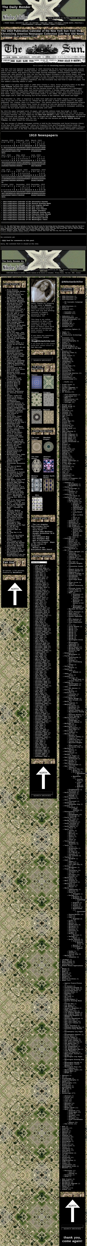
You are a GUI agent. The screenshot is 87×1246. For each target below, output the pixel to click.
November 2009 (41, 630)
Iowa (66, 687)
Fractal (67, 1097)
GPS (63, 443)
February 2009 (40, 643)
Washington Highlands (73, 643)
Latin (64, 471)
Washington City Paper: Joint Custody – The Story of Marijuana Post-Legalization (16, 317)
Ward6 (71, 635)
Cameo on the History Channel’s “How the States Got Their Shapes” (15, 537)
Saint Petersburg (75, 662)
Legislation (69, 396)
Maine (67, 701)
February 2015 (40, 584)
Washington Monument (77, 606)
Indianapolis (73, 685)
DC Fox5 (68, 996)
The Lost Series (40, 528)
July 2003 (39, 740)
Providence (73, 822)
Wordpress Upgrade (69, 1183)
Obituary (65, 1075)
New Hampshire (71, 757)
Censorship (66, 370)
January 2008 (40, 662)
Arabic (64, 333)
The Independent (71, 1046)
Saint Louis (73, 745)
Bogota (80, 948)
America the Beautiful (15, 545)
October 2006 (40, 684)
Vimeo (64, 1163)
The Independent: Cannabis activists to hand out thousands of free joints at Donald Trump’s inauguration (16, 404)
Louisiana (68, 697)
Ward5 (71, 634)
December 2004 (41, 716)
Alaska (67, 487)
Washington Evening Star (74, 1059)
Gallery (65, 424)
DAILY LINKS (67, 389)
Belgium (76, 897)
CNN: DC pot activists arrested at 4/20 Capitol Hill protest (16, 338)
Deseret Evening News (73, 1001)
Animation (66, 325)
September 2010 (41, 615)
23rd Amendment (71, 395)
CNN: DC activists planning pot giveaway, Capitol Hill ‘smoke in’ (16, 360)
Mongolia (72, 926)
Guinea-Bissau (74, 914)
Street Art (66, 1144)
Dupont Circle (74, 569)
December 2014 (41, 587)
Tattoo (64, 1147)
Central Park (80, 780)
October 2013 (40, 593)
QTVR (64, 1090)
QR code (65, 1088)
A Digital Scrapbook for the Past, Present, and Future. (58, 269)
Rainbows (68, 1175)
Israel (71, 920)
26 (9, 151)
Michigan (68, 723)
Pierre (71, 828)
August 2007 (40, 669)
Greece (75, 905)
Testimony (66, 1148)
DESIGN (46, 24)
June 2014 (39, 589)
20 (11, 149)
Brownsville (73, 848)
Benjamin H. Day (26, 227)
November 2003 (41, 734)
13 (11, 147)
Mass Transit (67, 961)
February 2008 (40, 661)
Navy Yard (73, 613)
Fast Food (66, 415)
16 (2, 149)
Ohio (66, 800)
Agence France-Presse (73, 983)
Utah (66, 860)
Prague (71, 932)
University (66, 1157)
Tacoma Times (70, 1045)
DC (66, 550)
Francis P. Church (61, 227)
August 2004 (40, 722)
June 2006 (39, 690)
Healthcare (66, 450)
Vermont (68, 866)
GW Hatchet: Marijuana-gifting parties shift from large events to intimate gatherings (16, 304)
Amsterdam (81, 911)
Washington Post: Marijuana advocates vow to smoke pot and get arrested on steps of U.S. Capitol (15, 354)
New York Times (71, 1021)
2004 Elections (68, 296)
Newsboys (10, 229)
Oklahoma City (74, 804)
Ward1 (71, 628)
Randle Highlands (75, 616)
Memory (67, 1105)
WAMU (67, 1055)
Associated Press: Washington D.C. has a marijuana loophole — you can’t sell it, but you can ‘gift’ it (16, 310)
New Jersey (69, 760)
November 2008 (41, 647)
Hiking (64, 453)
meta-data (66, 964)
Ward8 (71, 638)
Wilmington (73, 654)
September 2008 (41, 650)
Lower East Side (79, 784)
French (65, 422)
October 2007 (40, 666)
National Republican (72, 1018)
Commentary (67, 377)
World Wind (66, 1185)
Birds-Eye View (68, 352)
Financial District (76, 528)
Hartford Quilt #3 (13, 382)
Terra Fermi (38, 530)
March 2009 (39, 642)
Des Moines (73, 688)
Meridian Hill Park (76, 609)
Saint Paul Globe (71, 1039)
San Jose (72, 537)
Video (64, 1162)
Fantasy (65, 412)
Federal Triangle (75, 573)
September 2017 (41, 570)
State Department (75, 622)
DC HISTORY (34, 23)
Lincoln (71, 753)
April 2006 (39, 693)
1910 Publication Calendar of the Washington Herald (25, 218)
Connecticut (69, 547)
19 (9, 149)
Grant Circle (73, 582)
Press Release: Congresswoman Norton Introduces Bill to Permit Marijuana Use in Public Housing (16, 293)
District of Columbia (47, 272)
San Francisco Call (72, 1042)
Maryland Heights (75, 742)
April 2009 (39, 640)
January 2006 (40, 697)
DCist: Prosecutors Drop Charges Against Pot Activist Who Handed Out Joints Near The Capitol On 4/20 (16, 323)
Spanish (65, 1131)
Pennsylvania (70, 811)
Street (64, 1142)
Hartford (72, 548)
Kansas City (73, 741)
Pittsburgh (73, 816)
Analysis (65, 320)
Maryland (68, 704)
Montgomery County (76, 711)
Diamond (72, 1110)
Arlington (72, 872)
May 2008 (39, 656)
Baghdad (76, 919)
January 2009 (40, 644)
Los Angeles (73, 501)
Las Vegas (73, 756)
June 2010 (39, 619)
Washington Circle (76, 640)
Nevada (67, 754)
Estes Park (73, 543)
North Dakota (70, 797)
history (21, 230)
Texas (67, 845)
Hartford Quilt (12, 385)
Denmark (76, 898)
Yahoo (64, 1186)
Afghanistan (73, 889)
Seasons (65, 1128)
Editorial (52, 227)
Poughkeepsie (74, 789)
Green (64, 447)
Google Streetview (69, 441)
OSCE (64, 1081)
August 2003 (40, 738)
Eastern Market (74, 570)
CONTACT (61, 24)
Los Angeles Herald (72, 1012)
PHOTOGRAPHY (28, 24)
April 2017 (39, 575)
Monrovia (72, 927)
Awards (65, 344)
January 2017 (40, 577)
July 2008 (39, 653)
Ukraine (72, 952)
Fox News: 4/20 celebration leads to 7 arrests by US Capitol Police (15, 344)
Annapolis (72, 706)
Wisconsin (68, 883)
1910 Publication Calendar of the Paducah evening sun (26, 212)
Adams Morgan (74, 551)
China (71, 892)
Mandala (68, 1103)
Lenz (66, 1100)
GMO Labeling (67, 431)
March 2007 (39, 677)
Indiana (67, 682)
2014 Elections (68, 299)
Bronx (75, 770)
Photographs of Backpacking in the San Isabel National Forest (16, 554)
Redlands (72, 522)
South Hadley (74, 722)
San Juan (72, 819)
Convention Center (76, 566)
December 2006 (41, 681)
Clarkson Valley (75, 736)
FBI (63, 416)
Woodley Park (74, 648)
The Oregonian (70, 1048)
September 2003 (41, 737)
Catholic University (76, 559)
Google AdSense (68, 434)
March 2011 (39, 606)
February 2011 (40, 608)
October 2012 (40, 597)
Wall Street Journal (72, 1053)
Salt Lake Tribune (71, 1040)
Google (65, 433)
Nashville (72, 844)
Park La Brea (78, 515)
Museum (65, 973)
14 (13, 147)
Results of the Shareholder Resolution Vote (16, 463)
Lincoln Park (74, 590)
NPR (66, 1024)
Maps (66, 397)
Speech (65, 1132)
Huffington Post (71, 1011)
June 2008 (39, 655)
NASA (64, 977)
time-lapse (66, 1150)
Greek (64, 446)
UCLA (75, 518)
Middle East (73, 924)
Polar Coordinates (76, 1119)
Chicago (72, 678)
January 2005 (40, 715)
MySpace (65, 976)
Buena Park (73, 500)
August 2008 (40, 652)
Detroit (71, 725)
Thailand (68, 857)
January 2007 (40, 680)
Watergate (72, 645)
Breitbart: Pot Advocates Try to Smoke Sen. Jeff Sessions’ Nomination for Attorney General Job (15, 390)
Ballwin (71, 735)
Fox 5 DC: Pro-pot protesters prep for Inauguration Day (14, 379)
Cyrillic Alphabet (68, 387)
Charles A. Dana (44, 227)
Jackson (72, 732)
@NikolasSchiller (72, 281)
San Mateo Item (71, 1043)
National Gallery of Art (78, 602)
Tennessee (69, 841)
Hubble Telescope (69, 460)
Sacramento (73, 523)
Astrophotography (69, 341)
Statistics (66, 1138)
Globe (71, 1113)
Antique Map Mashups (43, 531)
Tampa (71, 664)
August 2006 (40, 687)
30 (2, 153)
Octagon (72, 1118)
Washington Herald (72, 1062)
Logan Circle (74, 591)
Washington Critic (69, 1166)
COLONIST (58, 23)
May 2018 (39, 567)
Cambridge (73, 720)
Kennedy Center (75, 588)
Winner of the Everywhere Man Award (41, 548)
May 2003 (39, 743)
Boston (71, 719)
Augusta (72, 703)
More (70, 1116)
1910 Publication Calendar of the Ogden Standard (24, 210)
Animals (65, 322)
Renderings (66, 1093)
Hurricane (68, 1170)
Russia (71, 933)
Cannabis (68, 312)
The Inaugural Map (41, 537)
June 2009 (39, 637)
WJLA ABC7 (69, 1071)
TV (63, 1154)
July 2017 (39, 572)
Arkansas (68, 494)
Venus (71, 839)
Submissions (67, 1145)
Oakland (72, 521)
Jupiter (71, 830)
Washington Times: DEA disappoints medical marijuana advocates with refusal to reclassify (16, 412)
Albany (71, 767)
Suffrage (68, 402)
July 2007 (39, 671)
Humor (64, 462)
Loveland (72, 546)
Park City (72, 863)
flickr (64, 419)
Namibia (72, 929)
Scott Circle (73, 620)
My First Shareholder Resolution (15, 469)
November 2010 (41, 612)
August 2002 (40, 755)
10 (5, 147)
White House (74, 647)
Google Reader (68, 440)
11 (7, 147)
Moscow (76, 935)
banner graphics (68, 346)
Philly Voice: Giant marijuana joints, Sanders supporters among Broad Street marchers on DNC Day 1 (16, 419)
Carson (75, 503)
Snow (67, 1176)
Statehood (68, 400)
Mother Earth (70, 1107)
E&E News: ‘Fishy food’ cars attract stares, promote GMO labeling (16, 481)
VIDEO (52, 24)
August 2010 (40, 617)
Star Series (69, 1124)
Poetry (64, 1084)
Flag (64, 418)
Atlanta (71, 667)
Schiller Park (74, 681)
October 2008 (40, 649)
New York (46, 230)
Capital (65, 363)
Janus (67, 1099)
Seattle (71, 879)
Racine (71, 886)
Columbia (72, 825)
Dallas (71, 850)
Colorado (68, 538)
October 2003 (40, 736)
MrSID (64, 970)
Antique (9, 230)
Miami (71, 659)
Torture (65, 1151)
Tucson (71, 493)
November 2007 (41, 665)
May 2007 (39, 674)
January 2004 (40, 731)
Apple (64, 332)
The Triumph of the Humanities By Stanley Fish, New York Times (16, 542)
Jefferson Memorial (76, 596)
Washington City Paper (73, 1056)
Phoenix (72, 491)
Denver (71, 541)
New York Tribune (71, 1023)
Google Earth (67, 437)
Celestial (65, 369)
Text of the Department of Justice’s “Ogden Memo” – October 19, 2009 (16, 507)
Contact (78, 272)
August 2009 (40, 634)
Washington (69, 877)
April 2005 (39, 711)
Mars (70, 832)
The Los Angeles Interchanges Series (40, 525)
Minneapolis (73, 728)
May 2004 (39, 727)
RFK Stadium (74, 619)
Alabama (68, 482)
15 (15, 147)
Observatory (73, 615)
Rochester (73, 791)
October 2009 (40, 631)
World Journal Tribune (48, 229)
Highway (65, 452)
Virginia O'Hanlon (35, 229)
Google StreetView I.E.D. (44, 533)
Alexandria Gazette (72, 987)
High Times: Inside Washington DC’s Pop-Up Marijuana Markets (15, 299)
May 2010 (39, 621)
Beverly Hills (74, 499)
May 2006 (39, 691)
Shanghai (76, 894)
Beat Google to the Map (71, 348)
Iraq (70, 917)
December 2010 (41, 611)
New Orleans (74, 700)
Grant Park (77, 679)
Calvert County (74, 710)
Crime (64, 386)
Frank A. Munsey (73, 227)
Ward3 (71, 631)
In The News (67, 463)
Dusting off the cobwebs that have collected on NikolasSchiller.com (14, 448)
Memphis (72, 842)
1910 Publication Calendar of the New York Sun (23, 207)
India (71, 916)
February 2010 (40, 625)
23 (2, 151)
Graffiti (65, 444)
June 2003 (39, 741)
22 (15, 149)
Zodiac (64, 1189)
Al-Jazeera (69, 986)
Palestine (72, 930)
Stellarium (66, 1140)
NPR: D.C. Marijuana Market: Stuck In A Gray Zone (15, 329)
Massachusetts (70, 717)
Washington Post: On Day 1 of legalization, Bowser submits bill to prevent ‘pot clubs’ (16, 442)
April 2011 (39, 605)
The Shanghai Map (41, 538)
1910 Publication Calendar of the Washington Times (25, 219)
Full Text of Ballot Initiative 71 (14, 467)
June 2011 (39, 602)
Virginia (68, 869)
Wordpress (66, 1182)
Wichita (71, 691)
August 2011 (40, 599)
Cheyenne (72, 957)
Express (72, 1068)
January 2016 (40, 583)
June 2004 (39, 725)
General (65, 427)
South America (74, 939)
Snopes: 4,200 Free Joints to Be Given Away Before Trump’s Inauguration (15, 398)
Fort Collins (73, 544)
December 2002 (41, 750)
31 (5, 153)
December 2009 (41, 628)
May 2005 (39, 709)
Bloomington (74, 684)
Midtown (80, 786)
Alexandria (73, 870)
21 (13, 149)
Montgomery (73, 485)
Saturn (71, 836)
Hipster (65, 455)
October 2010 (40, 614)
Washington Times (72, 1070)
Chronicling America (57, 65)
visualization (67, 1165)
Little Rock (73, 496)
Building (65, 358)
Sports (64, 1134)
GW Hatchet (69, 1006)
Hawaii (67, 669)
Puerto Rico (69, 817)
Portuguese (66, 1086)
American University (73, 553)
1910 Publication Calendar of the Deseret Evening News (27, 203)
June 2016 (39, 581)
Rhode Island (70, 820)
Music (64, 974)
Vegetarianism (67, 1160)
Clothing (65, 376)
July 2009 (39, 636)
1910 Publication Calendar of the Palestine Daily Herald (27, 214)
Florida (67, 656)
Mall (70, 593)
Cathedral (72, 557)
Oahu (71, 670)
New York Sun (69, 228)
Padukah (72, 695)
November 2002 (41, 752)
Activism (65, 309)
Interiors (65, 468)
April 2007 (39, 675)
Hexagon (72, 1115)
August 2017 (40, 571)
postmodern (66, 1087)
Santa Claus (21, 229)
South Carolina (70, 823)
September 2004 (41, 721)
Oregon (67, 806)
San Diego (73, 525)
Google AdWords (68, 435)
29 (15, 151)
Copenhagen (82, 900)
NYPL (15, 229)
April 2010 (39, 622)
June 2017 (39, 574)
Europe (71, 895)
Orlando (72, 660)
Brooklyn (76, 772)
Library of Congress (30, 230)
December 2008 (41, 646)
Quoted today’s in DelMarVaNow (14, 452)
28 (13, 151)
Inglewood (77, 507)
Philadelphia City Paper (74, 1031)
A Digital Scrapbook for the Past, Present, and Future (65, 18)
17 (5, 149)
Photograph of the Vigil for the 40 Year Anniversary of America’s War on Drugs (16, 528)
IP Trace (65, 469)
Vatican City (73, 954)
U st (70, 625)
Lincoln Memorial (76, 599)
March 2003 (39, 746)
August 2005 (40, 705)
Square (71, 1122)
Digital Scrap (67, 406)
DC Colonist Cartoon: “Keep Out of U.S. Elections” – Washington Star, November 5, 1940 (15, 520)
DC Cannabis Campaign (74, 302)
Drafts (67, 382)
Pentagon (72, 875)
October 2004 (40, 719)
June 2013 (39, 596)
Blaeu (64, 354)
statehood (66, 1137)
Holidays (65, 457)
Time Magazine (70, 1050)
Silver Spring (74, 716)
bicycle (65, 351)
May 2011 (39, 603)
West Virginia (70, 880)
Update (65, 1159)
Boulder (72, 540)
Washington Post (71, 1067)
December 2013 (41, 592)
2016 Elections (68, 306)
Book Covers (67, 355)
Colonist (33, 272)
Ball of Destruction (41, 540)
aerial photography (69, 319)
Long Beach (77, 512)
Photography (67, 1083)
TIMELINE (43, 23)
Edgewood (73, 572)
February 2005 (40, 713)
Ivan (70, 1172)
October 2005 (40, 702)
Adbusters (66, 316)
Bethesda (72, 709)
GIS (63, 430)
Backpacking (67, 345)
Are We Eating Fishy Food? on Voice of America (15, 476)
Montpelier (73, 867)
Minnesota (68, 726)
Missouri (68, 734)
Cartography (67, 366)
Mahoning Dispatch (72, 1015)
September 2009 (41, 633)
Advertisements (68, 317)
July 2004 (39, 724)
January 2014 (40, 590)
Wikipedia (66, 1180)
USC (74, 519)
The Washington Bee (73, 1049)
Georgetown (73, 575)
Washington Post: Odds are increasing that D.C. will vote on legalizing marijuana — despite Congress (16, 457)
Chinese (65, 371)
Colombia (76, 947)
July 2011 (39, 600)
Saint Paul (73, 729)
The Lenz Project (40, 542)
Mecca (71, 922)
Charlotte (72, 794)
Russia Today (70, 1037)
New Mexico (69, 763)
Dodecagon (73, 1112)
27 (11, 151)
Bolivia (75, 945)
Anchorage (73, 488)
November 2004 (41, 718)
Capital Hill (73, 556)
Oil (63, 1077)
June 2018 (39, 565)
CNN (66, 995)
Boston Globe (70, 992)
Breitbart (68, 993)
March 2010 (39, 624)
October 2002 (40, 753)
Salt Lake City (74, 864)
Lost (66, 1102)
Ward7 (71, 637)
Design (65, 405)
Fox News (68, 1005)
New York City (54, 230)
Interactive (66, 466)
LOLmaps (37, 535)
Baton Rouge (74, 698)
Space (67, 829)
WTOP (67, 1073)
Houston (72, 854)
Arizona (67, 490)
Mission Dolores (76, 534)
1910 (18, 227)
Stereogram (66, 1141)
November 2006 (41, 683)
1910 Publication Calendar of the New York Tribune (25, 209)
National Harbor (75, 714)
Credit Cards (67, 384)
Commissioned (68, 379)
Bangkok (72, 858)
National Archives (69, 979)
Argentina (76, 941)
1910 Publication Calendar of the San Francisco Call (25, 216)
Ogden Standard (71, 1026)
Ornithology (66, 1078)
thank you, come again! (72, 1239)
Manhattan (77, 776)
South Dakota (70, 826)
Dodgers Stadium (76, 505)
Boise (71, 675)
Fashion (65, 413)
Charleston (73, 882)
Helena (71, 750)
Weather (65, 1167)
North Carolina (70, 792)
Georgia (68, 666)
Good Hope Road (75, 579)
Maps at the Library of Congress (43, 544)
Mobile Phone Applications (72, 965)
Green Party (67, 449)
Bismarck (72, 798)
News (70, 230)
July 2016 (39, 580)
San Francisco (74, 526)
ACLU (64, 307)
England (76, 902)
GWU (70, 584)
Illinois (67, 676)
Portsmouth (73, 758)
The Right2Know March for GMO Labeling (16, 489)
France (75, 904)
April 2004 (39, 728)
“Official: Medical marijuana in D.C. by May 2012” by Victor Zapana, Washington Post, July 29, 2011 (15, 513)
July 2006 (39, 689)
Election (65, 408)
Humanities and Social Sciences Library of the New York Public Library (27, 228)
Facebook (66, 410)
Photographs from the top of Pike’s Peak (15, 547)
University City (74, 747)
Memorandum (67, 962)
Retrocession (70, 399)
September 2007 (41, 668)
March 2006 (39, 694)
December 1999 (41, 756)
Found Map (66, 421)
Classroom (66, 374)
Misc (66, 1106)
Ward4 (71, 632)
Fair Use (67, 272)
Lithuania (76, 907)
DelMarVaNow (70, 999)
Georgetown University (73, 577)
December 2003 (41, 733)
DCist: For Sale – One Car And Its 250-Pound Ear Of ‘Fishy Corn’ (16, 334)
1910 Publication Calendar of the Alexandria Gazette (25, 201)
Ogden (71, 861)
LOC (51, 228)
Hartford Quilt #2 (13, 384)
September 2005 (41, 703)
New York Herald (59, 228)
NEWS (51, 23)
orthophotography (69, 1080)
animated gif (67, 323)
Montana (68, 748)
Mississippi (69, 731)
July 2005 (39, 706)
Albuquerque (74, 764)
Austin (71, 847)
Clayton (72, 738)
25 (7, 151)
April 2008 (39, 658)
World (67, 888)
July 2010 (39, 618)
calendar (15, 230)
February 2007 (40, 678)
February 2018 (40, 568)
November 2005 (41, 700)
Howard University (76, 585)
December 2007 (41, 664)
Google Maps (67, 438)
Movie (64, 968)
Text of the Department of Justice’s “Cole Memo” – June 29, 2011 (16, 501)
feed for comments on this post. (18, 240)
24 (5, 151)
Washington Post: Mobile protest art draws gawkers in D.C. (16, 485)
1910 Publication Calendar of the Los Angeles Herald (26, 205)
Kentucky (68, 692)
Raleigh (72, 795)
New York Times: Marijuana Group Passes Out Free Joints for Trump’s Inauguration (16, 373)
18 (7, 149)
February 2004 (40, 730)
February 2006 (40, 696)
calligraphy (66, 361)
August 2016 (40, 578)
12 (9, 147)
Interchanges (78, 509)
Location (39, 230)
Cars (64, 364)
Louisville (72, 694)
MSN (64, 971)
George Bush (67, 428)
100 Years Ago (11, 227)
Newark (71, 761)
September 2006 (41, 686)
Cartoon (65, 367)
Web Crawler (67, 1179)
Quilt (66, 1109)
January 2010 (40, 627)
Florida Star (69, 1003)
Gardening (66, 425)
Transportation (68, 1153)
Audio (64, 342)
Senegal (72, 936)
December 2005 (41, 699)
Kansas (67, 689)
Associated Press (71, 990)
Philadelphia (73, 814)
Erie (70, 813)
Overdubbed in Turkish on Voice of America (16, 472)
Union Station (74, 626)
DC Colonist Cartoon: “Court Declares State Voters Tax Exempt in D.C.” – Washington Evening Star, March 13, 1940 (16, 494)
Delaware (68, 653)
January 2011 (40, 609)
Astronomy (66, 339)
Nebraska (68, 751)
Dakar (75, 938)
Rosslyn (72, 876)
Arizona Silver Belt (72, 989)
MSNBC (67, 1017)
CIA (70, 873)
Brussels (72, 891)
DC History (66, 392)
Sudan (71, 951)
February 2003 (40, 747)
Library (65, 477)
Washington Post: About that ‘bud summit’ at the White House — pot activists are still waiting (15, 426)
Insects (65, 465)
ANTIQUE (38, 24)
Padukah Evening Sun (73, 1027)
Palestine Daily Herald (73, 1028)
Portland (72, 807)
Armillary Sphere (71, 329)
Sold (64, 1129)
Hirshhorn (77, 594)
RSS (73, 272)
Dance (64, 390)
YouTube (65, 1188)
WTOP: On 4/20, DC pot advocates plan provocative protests (16, 349)
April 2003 (39, 744)
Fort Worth (73, 853)
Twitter (65, 1156)
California (68, 497)
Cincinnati (73, 801)
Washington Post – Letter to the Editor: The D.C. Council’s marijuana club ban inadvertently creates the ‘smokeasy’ (15, 434)
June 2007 (39, 672)
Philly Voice (69, 1036)
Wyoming (68, 955)
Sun (27, 229)
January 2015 (40, 586)
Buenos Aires (80, 943)
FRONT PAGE (9, 23)
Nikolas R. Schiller (19, 272)
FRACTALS (78, 23)
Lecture (65, 474)
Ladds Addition (76, 809)
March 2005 (39, 712)
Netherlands (77, 908)
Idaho (67, 673)
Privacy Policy (59, 272)
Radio (64, 1091)
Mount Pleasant (75, 612)
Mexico (71, 923)
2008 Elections (68, 297)
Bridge (64, 357)
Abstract (68, 1096)
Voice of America (71, 1052)
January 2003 (40, 749)
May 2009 (39, 639)
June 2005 (39, 708)
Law (63, 472)
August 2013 (40, 595)
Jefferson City (74, 739)
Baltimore (72, 707)
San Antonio (73, 855)
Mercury (72, 833)
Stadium (65, 1135)
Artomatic (66, 338)
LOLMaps (65, 960)
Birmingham (73, 484)
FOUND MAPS (68, 23)
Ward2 (71, 629)
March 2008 (39, 659)
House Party (67, 459)
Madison (72, 885)
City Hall (72, 562)
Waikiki (75, 672)
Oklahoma (68, 803)
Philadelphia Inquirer (73, 1034)
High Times (69, 1009)
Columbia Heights (76, 563)
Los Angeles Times (72, 1014)
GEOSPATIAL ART (22, 23)
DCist (67, 998)
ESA (63, 409)
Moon (71, 835)
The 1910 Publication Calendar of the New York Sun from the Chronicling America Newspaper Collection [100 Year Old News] (42, 32)
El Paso (72, 851)
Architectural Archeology (72, 335)
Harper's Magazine (72, 1008)
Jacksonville (73, 657)
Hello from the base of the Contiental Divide (16, 550)
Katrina (71, 1173)
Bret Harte (35, 227)
